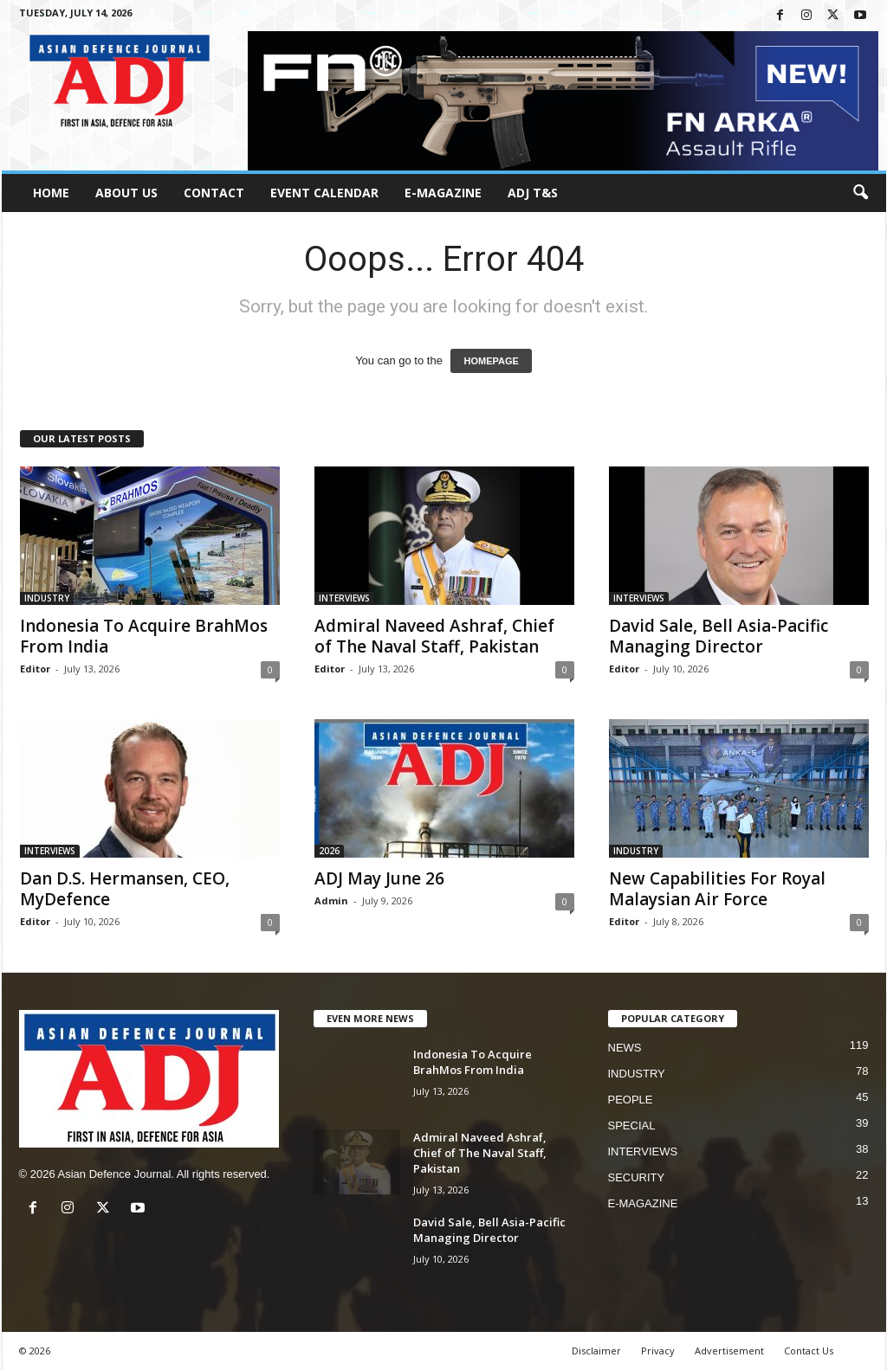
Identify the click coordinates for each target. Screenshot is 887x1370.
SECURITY (636, 1177)
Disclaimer (596, 1350)
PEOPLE (630, 1099)
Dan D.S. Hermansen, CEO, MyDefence (125, 888)
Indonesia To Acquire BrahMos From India (144, 636)
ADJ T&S (533, 192)
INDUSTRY (46, 598)
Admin (331, 900)
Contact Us (808, 1350)
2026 (329, 851)
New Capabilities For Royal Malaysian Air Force (717, 888)
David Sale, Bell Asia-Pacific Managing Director (718, 636)
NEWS (625, 1047)
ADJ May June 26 (379, 878)
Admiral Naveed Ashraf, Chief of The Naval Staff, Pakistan (434, 636)
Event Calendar (324, 192)
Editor (35, 668)
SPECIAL (632, 1125)
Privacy (658, 1350)
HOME (51, 192)
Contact (214, 192)
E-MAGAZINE (443, 192)
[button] (860, 193)
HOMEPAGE (490, 361)
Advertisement (729, 1350)
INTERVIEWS (344, 598)
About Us (126, 192)
